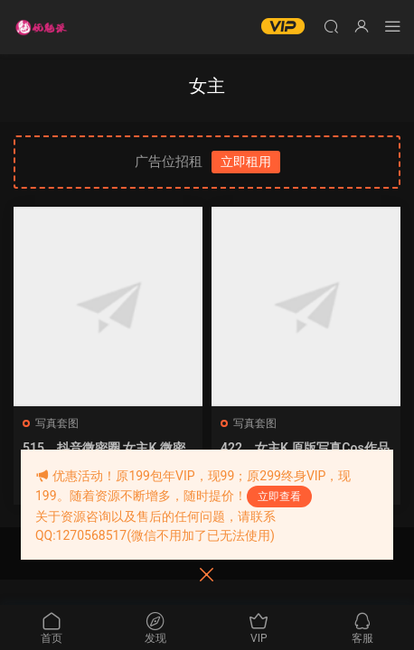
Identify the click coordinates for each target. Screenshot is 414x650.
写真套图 (57, 423)
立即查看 (279, 496)
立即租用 (246, 161)
